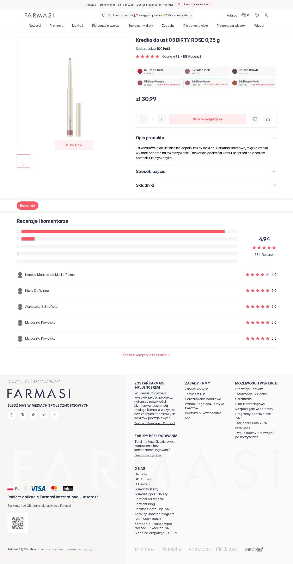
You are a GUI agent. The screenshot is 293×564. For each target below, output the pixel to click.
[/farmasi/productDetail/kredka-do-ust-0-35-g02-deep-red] (159, 71)
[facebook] (11, 415)
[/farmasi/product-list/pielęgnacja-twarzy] (106, 27)
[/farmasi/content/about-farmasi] (249, 389)
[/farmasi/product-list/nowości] (35, 27)
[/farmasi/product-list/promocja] (56, 27)
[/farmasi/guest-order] (147, 455)
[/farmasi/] (39, 15)
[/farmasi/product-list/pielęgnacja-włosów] (231, 27)
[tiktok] (33, 415)
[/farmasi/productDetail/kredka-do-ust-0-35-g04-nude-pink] (206, 71)
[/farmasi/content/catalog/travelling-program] (256, 416)
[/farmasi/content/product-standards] (243, 399)
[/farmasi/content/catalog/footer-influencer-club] (251, 423)
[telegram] (44, 415)
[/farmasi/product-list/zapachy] (168, 27)
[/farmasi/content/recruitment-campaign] (155, 526)
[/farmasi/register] (107, 4)
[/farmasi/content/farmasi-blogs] (144, 504)
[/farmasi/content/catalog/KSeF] (189, 418)
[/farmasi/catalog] (91, 4)
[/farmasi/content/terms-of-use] (195, 394)
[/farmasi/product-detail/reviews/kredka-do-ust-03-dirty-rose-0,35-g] (146, 355)
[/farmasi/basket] (257, 15)
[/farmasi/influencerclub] (193, 4)
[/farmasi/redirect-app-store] (17, 523)
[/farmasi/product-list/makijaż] (78, 27)
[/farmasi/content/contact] (242, 428)
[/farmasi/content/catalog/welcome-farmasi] (256, 435)
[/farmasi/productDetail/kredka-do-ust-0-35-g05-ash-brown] (253, 71)
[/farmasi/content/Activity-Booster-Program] (154, 514)
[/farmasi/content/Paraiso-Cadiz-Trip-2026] (152, 509)
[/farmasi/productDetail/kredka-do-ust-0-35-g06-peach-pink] (253, 83)
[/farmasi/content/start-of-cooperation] (254, 409)
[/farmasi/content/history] (140, 474)
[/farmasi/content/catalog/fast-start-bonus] (147, 519)
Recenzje (27, 206)
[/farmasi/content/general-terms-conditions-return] (206, 406)
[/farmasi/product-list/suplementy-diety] (141, 27)
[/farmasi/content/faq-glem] (155, 533)
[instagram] (22, 415)
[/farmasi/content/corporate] (149, 499)
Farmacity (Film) (146, 489)
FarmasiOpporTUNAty (151, 494)
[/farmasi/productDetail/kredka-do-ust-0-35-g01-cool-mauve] (159, 83)
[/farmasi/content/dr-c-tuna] (143, 479)
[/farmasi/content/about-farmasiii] (142, 484)
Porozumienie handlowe (203, 399)
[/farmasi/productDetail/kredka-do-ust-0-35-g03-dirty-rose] (206, 83)
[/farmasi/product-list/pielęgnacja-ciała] (196, 27)
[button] (15, 488)
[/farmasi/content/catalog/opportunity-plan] (250, 404)
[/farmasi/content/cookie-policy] (203, 413)
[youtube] (54, 415)
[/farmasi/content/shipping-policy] (196, 389)
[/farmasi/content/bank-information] (251, 394)
